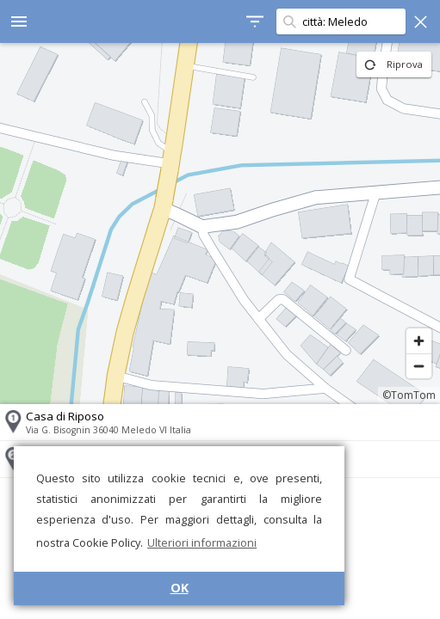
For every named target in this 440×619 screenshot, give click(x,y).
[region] (220, 223)
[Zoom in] (418, 340)
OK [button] (179, 587)
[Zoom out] (418, 365)
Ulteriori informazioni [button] (202, 542)
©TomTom (409, 395)
